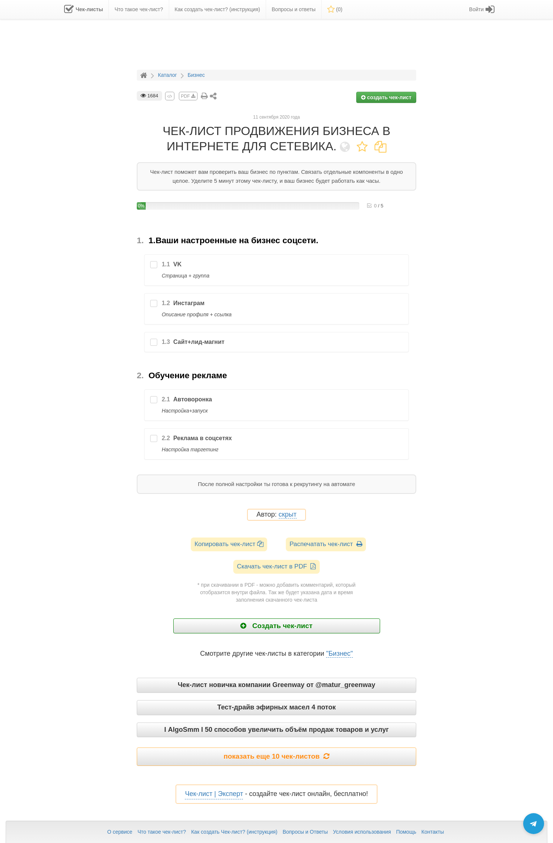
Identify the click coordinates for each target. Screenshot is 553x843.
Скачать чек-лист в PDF (276, 566)
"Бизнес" (339, 653)
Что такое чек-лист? (162, 832)
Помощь (406, 832)
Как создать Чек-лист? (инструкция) (234, 832)
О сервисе (119, 832)
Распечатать (326, 544)
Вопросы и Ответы (305, 832)
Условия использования (362, 832)
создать (386, 97)
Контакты (432, 832)
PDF (188, 96)
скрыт (288, 514)
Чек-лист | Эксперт (214, 793)
